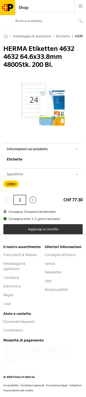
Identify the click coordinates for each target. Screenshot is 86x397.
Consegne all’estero (60, 255)
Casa (7, 303)
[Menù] (6, 21)
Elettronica (12, 286)
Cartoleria (11, 277)
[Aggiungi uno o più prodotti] (33, 200)
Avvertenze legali (56, 385)
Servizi (50, 263)
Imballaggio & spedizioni (14, 266)
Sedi (48, 281)
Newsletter (53, 272)
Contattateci (13, 330)
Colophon (75, 385)
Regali (8, 295)
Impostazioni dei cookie (18, 390)
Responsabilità (56, 289)
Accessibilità (11, 385)
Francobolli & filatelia (20, 255)
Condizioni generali (32, 385)
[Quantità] (19, 200)
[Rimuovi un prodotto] (6, 200)
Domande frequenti (19, 321)
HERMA (11, 183)
